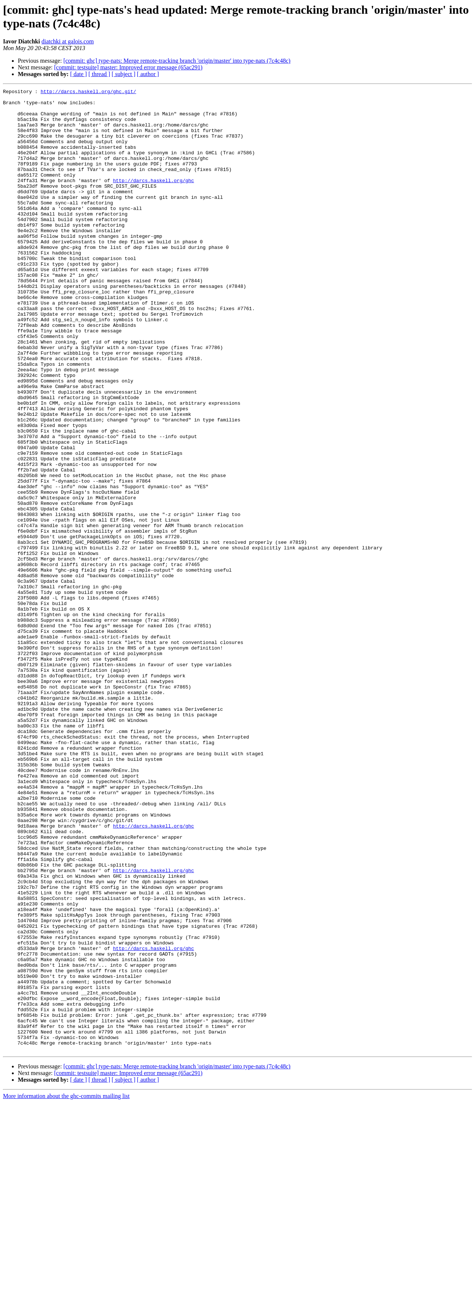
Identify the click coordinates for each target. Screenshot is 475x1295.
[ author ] (148, 74)
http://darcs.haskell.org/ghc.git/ (88, 92)
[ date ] (78, 74)
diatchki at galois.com (68, 41)
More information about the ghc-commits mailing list (66, 1288)
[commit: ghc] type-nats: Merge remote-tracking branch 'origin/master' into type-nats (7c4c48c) (177, 60)
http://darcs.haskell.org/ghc (153, 199)
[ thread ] (99, 74)
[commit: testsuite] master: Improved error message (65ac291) (128, 67)
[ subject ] (123, 74)
